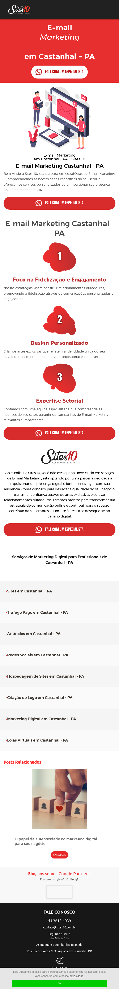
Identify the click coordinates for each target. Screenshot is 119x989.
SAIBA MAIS (59, 854)
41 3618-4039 (59, 921)
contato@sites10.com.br (59, 927)
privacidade (76, 976)
